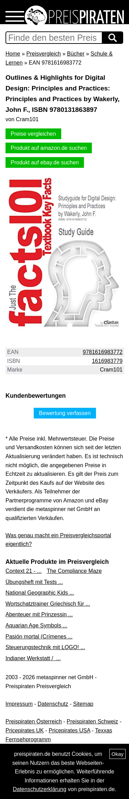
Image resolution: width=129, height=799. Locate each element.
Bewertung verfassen (64, 413)
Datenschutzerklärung (39, 789)
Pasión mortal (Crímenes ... (39, 636)
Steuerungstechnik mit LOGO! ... (45, 647)
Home (13, 54)
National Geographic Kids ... (40, 593)
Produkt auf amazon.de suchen (49, 148)
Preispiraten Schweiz (92, 721)
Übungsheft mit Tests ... (34, 582)
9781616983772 (103, 352)
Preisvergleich (43, 54)
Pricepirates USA (69, 730)
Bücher (76, 54)
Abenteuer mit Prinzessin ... (39, 614)
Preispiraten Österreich (34, 721)
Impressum (19, 704)
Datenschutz (52, 704)
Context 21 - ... (24, 571)
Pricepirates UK (25, 730)
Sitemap (83, 704)
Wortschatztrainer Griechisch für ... (48, 604)
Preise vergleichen (33, 134)
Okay (117, 754)
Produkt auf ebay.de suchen (45, 162)
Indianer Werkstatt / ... (33, 658)
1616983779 (107, 361)
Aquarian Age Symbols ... (36, 625)
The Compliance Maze (74, 571)
